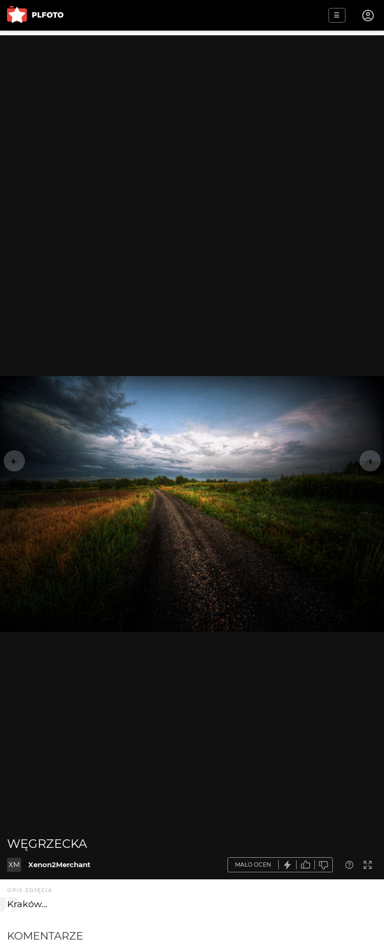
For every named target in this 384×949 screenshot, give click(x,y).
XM (14, 864)
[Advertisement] (192, 101)
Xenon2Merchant (59, 864)
